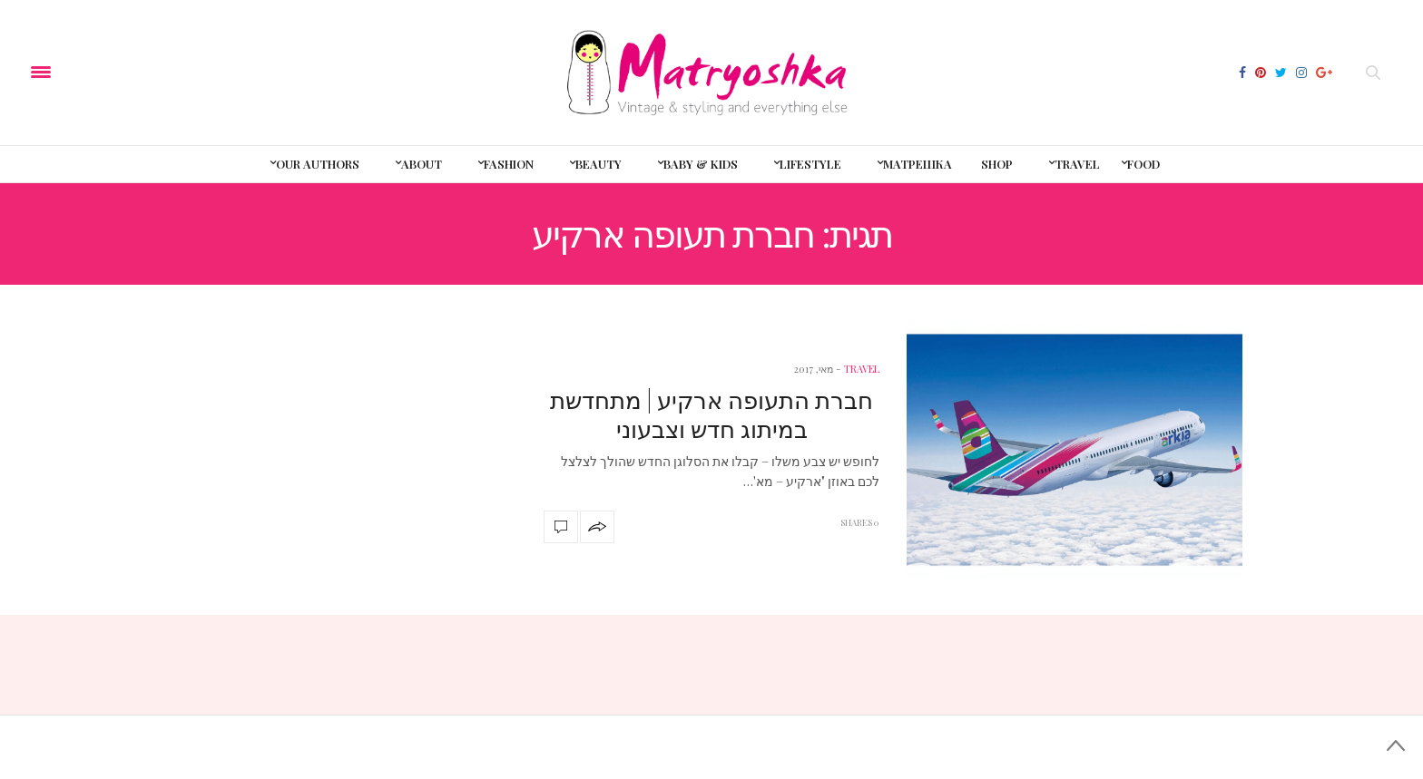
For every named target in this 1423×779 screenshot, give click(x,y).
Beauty (598, 163)
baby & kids (700, 163)
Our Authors (317, 163)
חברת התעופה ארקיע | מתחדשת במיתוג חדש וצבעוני (711, 413)
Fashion (509, 163)
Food (1143, 163)
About (421, 163)
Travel (1077, 163)
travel (861, 368)
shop (997, 163)
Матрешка (917, 163)
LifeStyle (810, 163)
